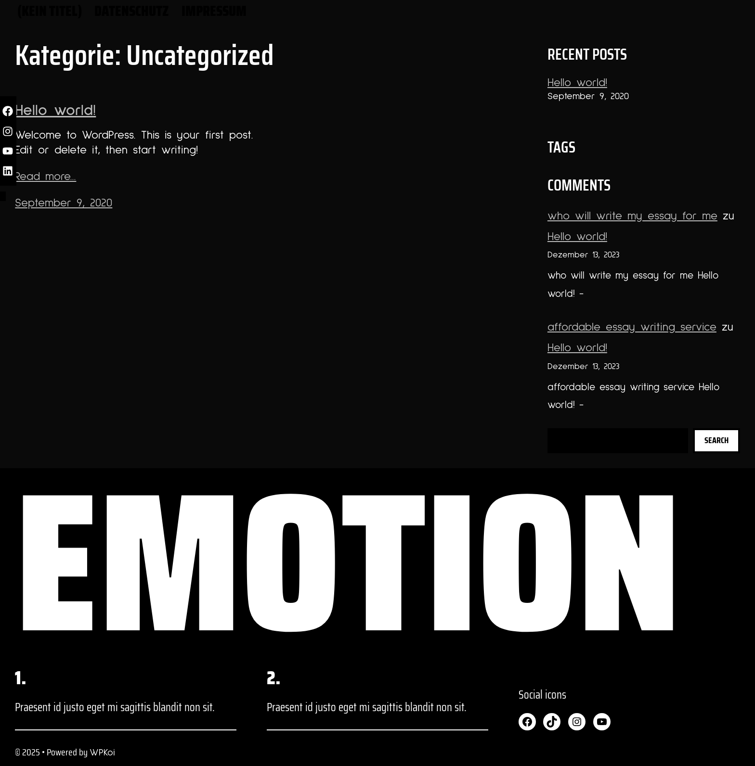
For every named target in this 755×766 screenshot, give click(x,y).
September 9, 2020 (63, 203)
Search (716, 440)
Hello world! (55, 110)
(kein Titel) (49, 10)
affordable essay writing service (631, 327)
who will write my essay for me (632, 216)
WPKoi (102, 752)
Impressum (214, 10)
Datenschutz (131, 10)
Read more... (45, 176)
